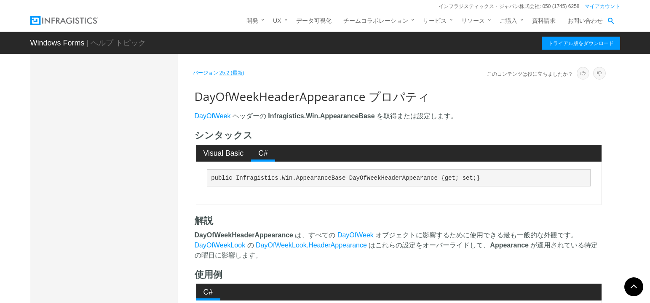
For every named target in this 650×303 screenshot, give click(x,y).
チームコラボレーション (375, 20)
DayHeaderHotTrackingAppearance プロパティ (133, 186)
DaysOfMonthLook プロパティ (133, 229)
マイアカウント (602, 6)
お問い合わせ (585, 20)
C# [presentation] (263, 153)
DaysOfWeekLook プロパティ (132, 243)
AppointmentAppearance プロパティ (132, 125)
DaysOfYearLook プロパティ (130, 258)
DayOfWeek (213, 116)
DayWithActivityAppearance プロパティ (133, 277)
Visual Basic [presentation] (223, 153)
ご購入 (508, 20)
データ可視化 (314, 20)
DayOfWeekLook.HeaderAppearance (311, 245)
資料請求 (544, 20)
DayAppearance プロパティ (129, 144)
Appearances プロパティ (125, 107)
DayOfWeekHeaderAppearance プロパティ (134, 210)
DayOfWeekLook (220, 245)
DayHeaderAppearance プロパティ (133, 163)
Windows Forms (57, 43)
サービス (435, 20)
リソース (473, 20)
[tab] (223, 153)
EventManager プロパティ (127, 296)
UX (277, 20)
